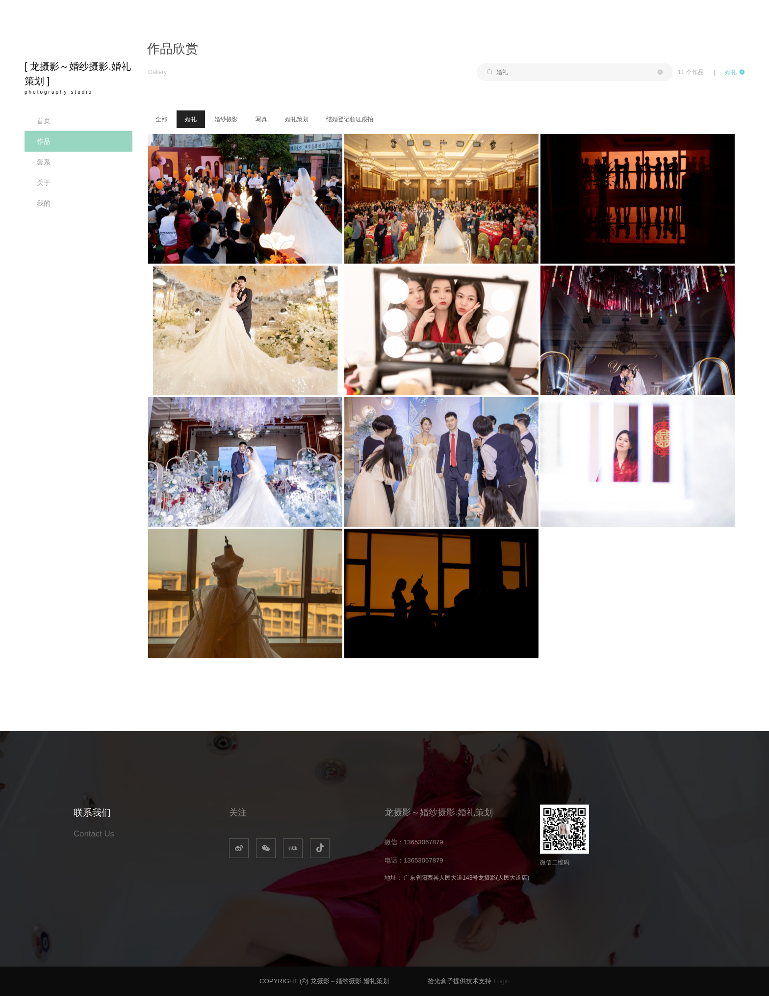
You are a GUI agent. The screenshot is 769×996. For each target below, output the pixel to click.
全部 (161, 119)
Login (502, 981)
